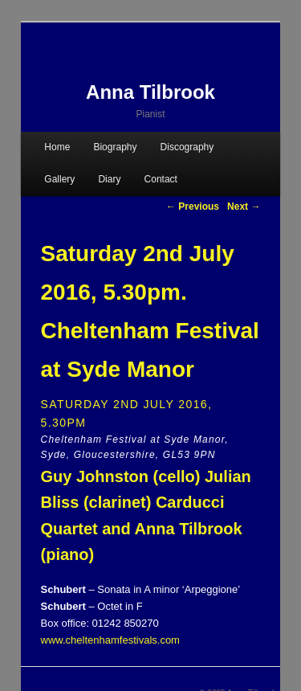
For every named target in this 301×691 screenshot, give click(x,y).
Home (57, 147)
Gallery (59, 179)
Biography (114, 147)
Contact (160, 179)
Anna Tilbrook (150, 92)
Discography (187, 147)
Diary (109, 179)
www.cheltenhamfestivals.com (110, 640)
